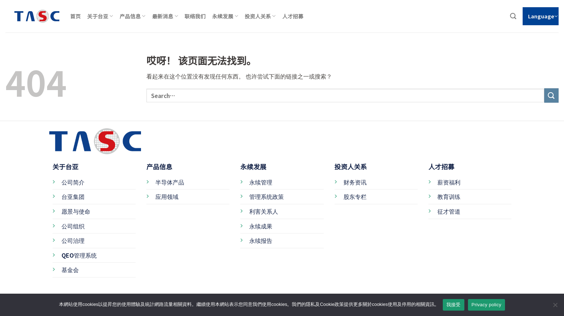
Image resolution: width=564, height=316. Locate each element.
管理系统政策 (266, 196)
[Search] (513, 16)
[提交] (551, 95)
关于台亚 (100, 16)
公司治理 (73, 240)
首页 (75, 16)
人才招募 (293, 16)
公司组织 (73, 226)
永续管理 (260, 182)
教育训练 (448, 196)
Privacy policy (486, 304)
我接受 (453, 304)
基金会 (70, 269)
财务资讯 (355, 182)
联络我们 (195, 16)
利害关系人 (263, 211)
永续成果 (260, 226)
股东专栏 (355, 196)
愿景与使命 (76, 211)
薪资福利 (448, 182)
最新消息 (165, 16)
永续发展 (225, 16)
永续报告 (260, 240)
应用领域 (166, 196)
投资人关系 (260, 16)
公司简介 (73, 182)
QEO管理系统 (79, 255)
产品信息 (133, 16)
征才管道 (448, 211)
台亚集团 (73, 196)
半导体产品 (169, 182)
